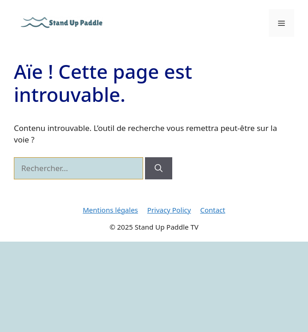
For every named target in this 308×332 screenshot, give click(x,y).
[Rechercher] (158, 168)
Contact (212, 209)
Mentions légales (110, 209)
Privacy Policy (169, 209)
